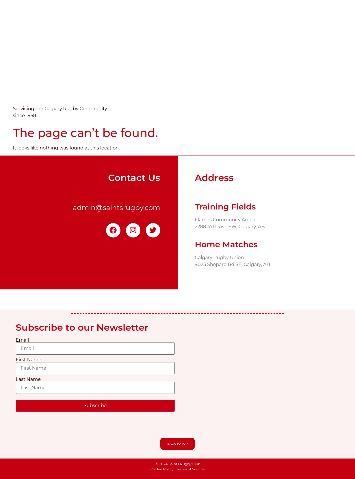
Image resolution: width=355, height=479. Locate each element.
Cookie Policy (162, 469)
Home (127, 62)
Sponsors (302, 62)
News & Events (183, 62)
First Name (28, 360)
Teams (216, 62)
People (330, 62)
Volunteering (247, 62)
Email (22, 340)
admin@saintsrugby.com (116, 207)
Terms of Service (190, 469)
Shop (277, 62)
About (150, 62)
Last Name (28, 379)
